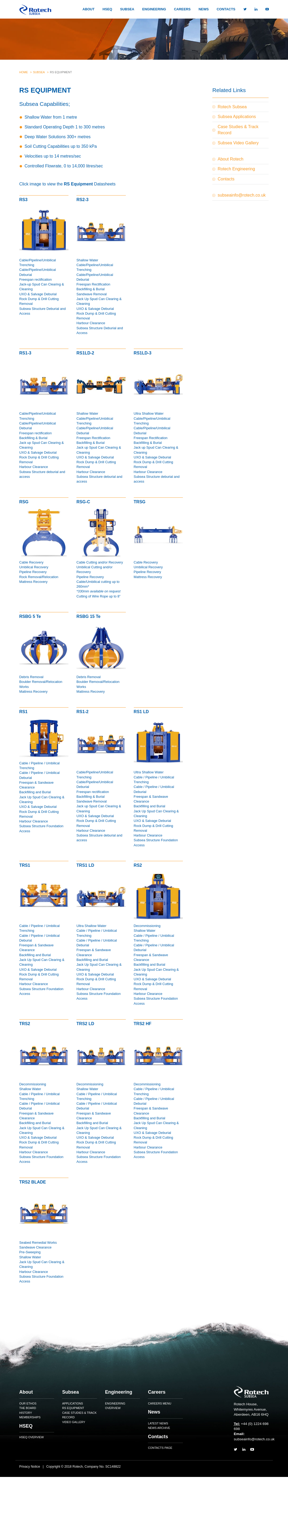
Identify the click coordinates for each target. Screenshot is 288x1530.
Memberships (30, 1417)
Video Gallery (73, 1422)
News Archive (159, 1427)
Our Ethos (28, 1403)
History (25, 1412)
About (89, 9)
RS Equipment (73, 1408)
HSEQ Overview (31, 1437)
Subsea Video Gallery (238, 143)
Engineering (154, 9)
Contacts (226, 9)
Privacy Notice (29, 1466)
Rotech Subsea (232, 107)
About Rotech (230, 159)
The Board (27, 1408)
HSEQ (107, 9)
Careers (182, 9)
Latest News (158, 1423)
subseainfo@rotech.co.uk (242, 195)
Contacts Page (160, 1447)
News (204, 9)
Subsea (127, 9)
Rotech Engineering (236, 169)
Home (23, 72)
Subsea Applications (237, 116)
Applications (72, 1403)
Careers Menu (159, 1403)
